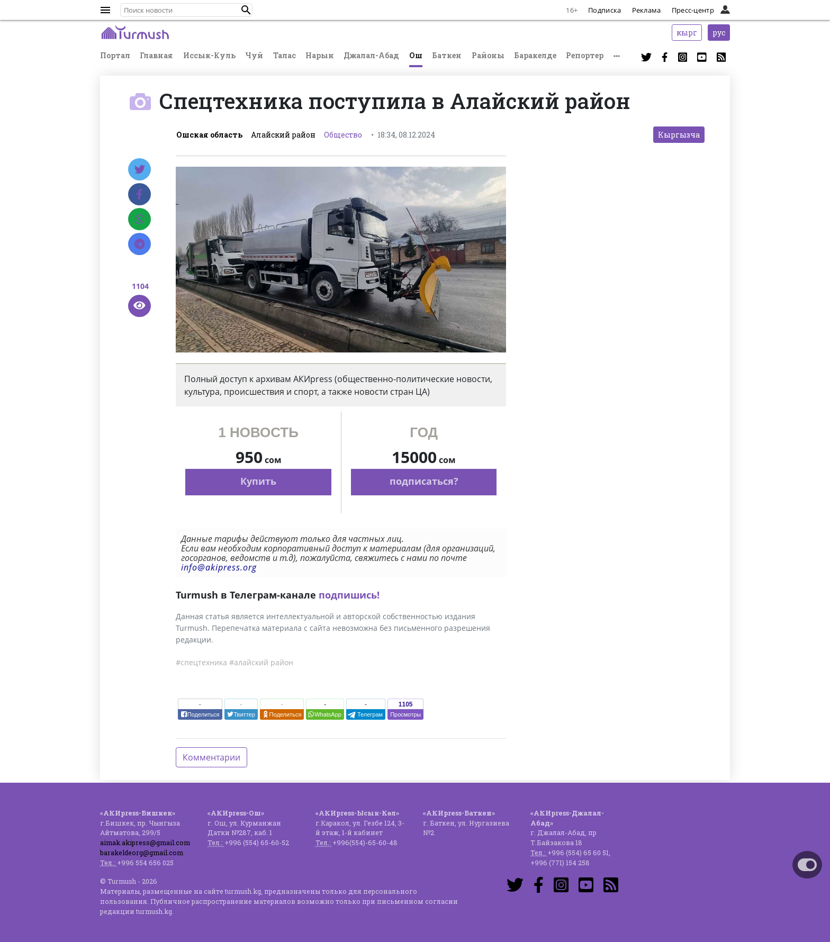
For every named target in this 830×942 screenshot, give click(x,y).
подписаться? (424, 481)
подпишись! (349, 594)
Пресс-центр (693, 10)
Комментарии (211, 757)
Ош (415, 55)
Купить (258, 481)
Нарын (319, 55)
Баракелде (535, 55)
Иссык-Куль (209, 55)
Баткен (447, 55)
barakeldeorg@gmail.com (141, 852)
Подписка (604, 10)
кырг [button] (686, 33)
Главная (156, 55)
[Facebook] (139, 194)
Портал (115, 55)
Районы (488, 55)
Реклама (646, 10)
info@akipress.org (219, 567)
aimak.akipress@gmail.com (145, 842)
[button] (246, 10)
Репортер (584, 55)
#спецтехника (201, 662)
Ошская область (209, 135)
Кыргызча (679, 135)
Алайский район (283, 135)
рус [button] (718, 33)
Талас (284, 55)
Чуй (254, 55)
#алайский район (261, 662)
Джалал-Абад (371, 55)
